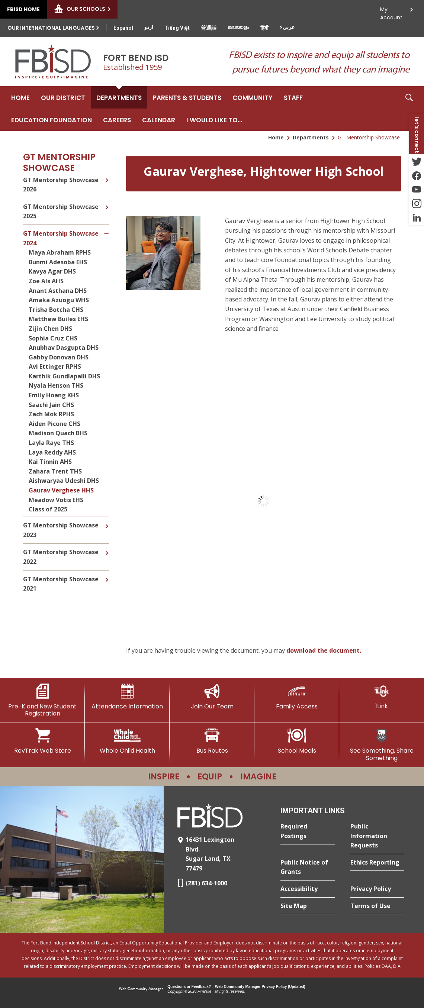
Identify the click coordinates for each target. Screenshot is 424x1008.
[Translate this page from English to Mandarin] (208, 28)
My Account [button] (391, 11)
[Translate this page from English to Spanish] (123, 28)
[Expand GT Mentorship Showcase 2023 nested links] (107, 520)
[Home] (20, 97)
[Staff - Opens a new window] (293, 97)
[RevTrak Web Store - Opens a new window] (42, 741)
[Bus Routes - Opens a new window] (212, 741)
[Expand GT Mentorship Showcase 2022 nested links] (107, 547)
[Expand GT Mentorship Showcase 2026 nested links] (107, 179)
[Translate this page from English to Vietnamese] (177, 28)
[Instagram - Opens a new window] (416, 203)
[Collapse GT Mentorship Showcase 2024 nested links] (106, 228)
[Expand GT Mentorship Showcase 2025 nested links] (107, 202)
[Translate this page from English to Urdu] (149, 27)
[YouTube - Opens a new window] (416, 189)
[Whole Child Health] (127, 741)
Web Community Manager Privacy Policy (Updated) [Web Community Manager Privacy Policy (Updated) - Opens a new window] (260, 987)
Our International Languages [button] (51, 28)
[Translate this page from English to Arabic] (287, 27)
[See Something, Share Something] (381, 745)
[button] (409, 108)
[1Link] (381, 696)
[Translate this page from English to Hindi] (264, 28)
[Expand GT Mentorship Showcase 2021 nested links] (107, 574)
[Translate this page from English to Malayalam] (238, 27)
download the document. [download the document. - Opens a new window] (323, 650)
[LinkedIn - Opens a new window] (416, 217)
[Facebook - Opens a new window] (416, 175)
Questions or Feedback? (189, 987)
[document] (263, 501)
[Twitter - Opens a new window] (416, 161)
